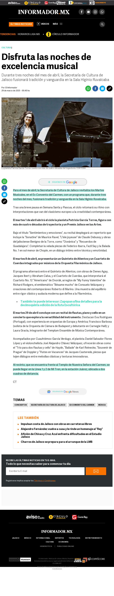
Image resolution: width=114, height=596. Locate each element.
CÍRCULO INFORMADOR (65, 34)
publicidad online (65, 546)
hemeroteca (46, 546)
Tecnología (74, 538)
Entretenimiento (93, 538)
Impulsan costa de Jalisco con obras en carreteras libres (56, 424)
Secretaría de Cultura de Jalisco (48, 405)
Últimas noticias (21, 24)
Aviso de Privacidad (44, 567)
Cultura (6, 48)
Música (102, 405)
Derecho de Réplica (60, 567)
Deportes (59, 538)
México (27, 538)
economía (63, 542)
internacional (43, 538)
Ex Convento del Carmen (81, 405)
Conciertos (21, 405)
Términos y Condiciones (45, 481)
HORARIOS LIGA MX (29, 34)
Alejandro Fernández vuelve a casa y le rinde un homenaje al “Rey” (62, 429)
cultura (50, 542)
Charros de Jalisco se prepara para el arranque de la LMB (56, 442)
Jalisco (15, 538)
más (57, 24)
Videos (43, 23)
